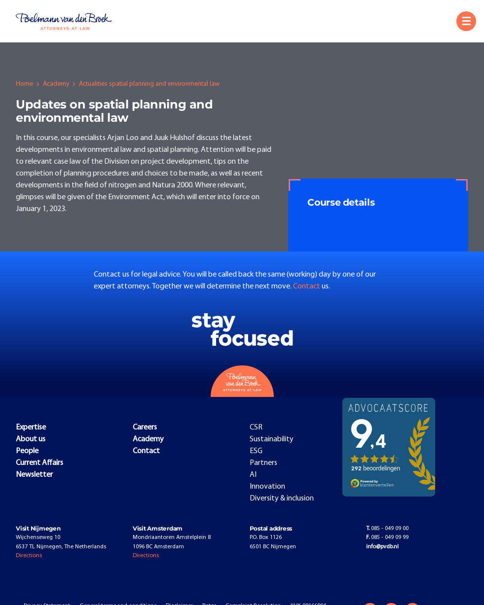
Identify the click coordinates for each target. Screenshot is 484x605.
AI (253, 475)
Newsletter (34, 475)
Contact (307, 286)
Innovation (267, 487)
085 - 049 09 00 (387, 529)
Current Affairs (39, 463)
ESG (256, 451)
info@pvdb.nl (382, 547)
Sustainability (272, 439)
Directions (29, 556)
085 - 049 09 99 (387, 537)
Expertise (31, 427)
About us (30, 439)
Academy (56, 84)
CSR (256, 427)
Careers (145, 427)
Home (24, 84)
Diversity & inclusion (282, 498)
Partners (263, 463)
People (27, 451)
